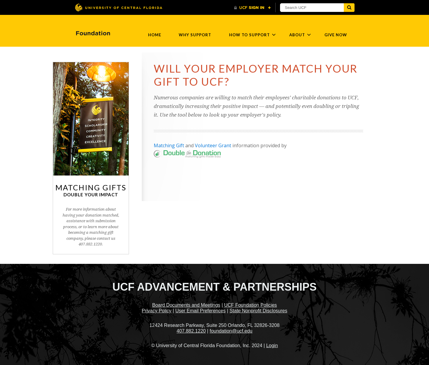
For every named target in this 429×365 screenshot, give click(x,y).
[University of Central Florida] (118, 7)
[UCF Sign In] (252, 8)
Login (272, 345)
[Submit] (349, 7)
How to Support (249, 34)
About (297, 34)
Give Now (335, 34)
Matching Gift (169, 145)
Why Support (195, 34)
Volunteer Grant (213, 145)
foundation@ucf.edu (231, 330)
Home (154, 34)
